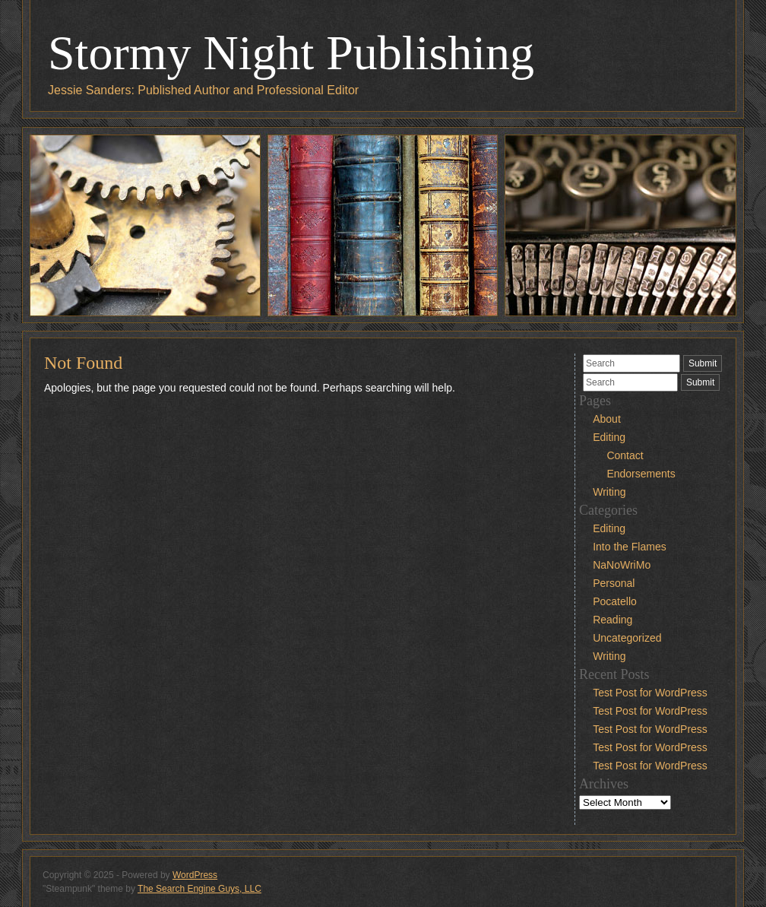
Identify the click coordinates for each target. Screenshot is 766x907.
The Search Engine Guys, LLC (199, 888)
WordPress (195, 875)
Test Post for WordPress (650, 693)
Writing (609, 492)
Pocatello (615, 601)
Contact (624, 455)
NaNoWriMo (621, 565)
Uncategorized (627, 638)
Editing (609, 437)
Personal (614, 583)
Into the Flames (629, 547)
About (607, 419)
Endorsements (640, 474)
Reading (612, 620)
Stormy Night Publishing (291, 53)
